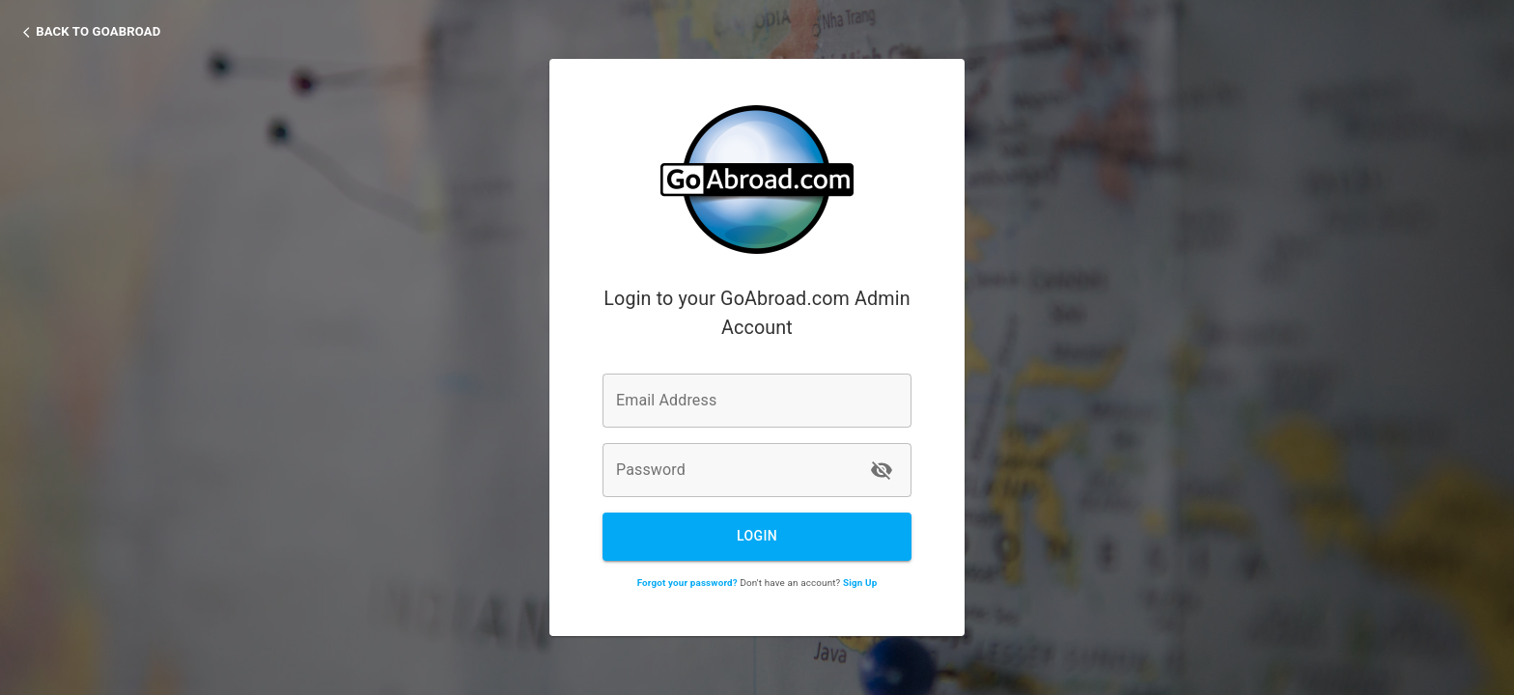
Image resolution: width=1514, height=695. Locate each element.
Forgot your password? (687, 582)
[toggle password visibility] (881, 470)
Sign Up (860, 582)
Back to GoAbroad (98, 31)
